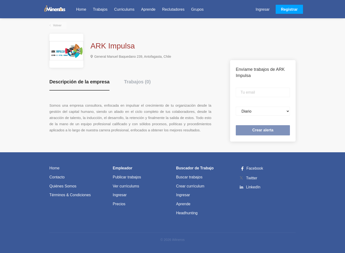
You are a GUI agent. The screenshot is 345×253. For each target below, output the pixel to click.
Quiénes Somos (62, 186)
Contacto (57, 177)
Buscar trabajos (189, 177)
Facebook (251, 168)
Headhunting (187, 213)
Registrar (289, 9)
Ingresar (263, 9)
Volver (56, 25)
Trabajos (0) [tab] (137, 81)
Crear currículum (190, 186)
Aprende (183, 204)
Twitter (251, 178)
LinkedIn (253, 187)
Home (54, 168)
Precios (119, 204)
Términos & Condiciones (70, 195)
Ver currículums (126, 186)
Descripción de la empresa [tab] (79, 81)
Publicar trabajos (127, 177)
